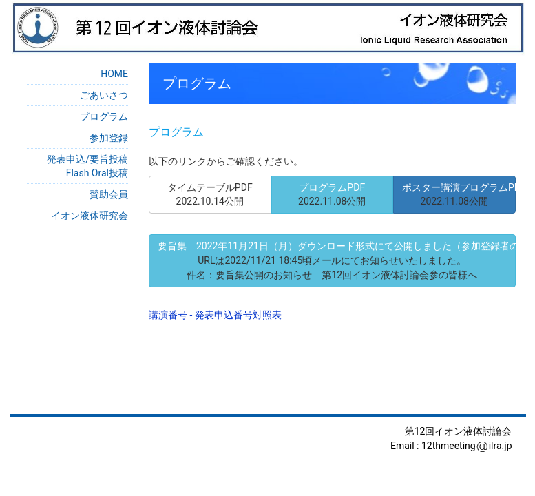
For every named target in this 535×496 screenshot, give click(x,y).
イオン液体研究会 (89, 215)
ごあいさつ (104, 95)
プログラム (104, 116)
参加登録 (109, 137)
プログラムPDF (332, 194)
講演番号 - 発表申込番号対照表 (215, 314)
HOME (114, 73)
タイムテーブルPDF (210, 194)
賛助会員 (109, 194)
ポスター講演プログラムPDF (459, 194)
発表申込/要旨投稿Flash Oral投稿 (87, 166)
